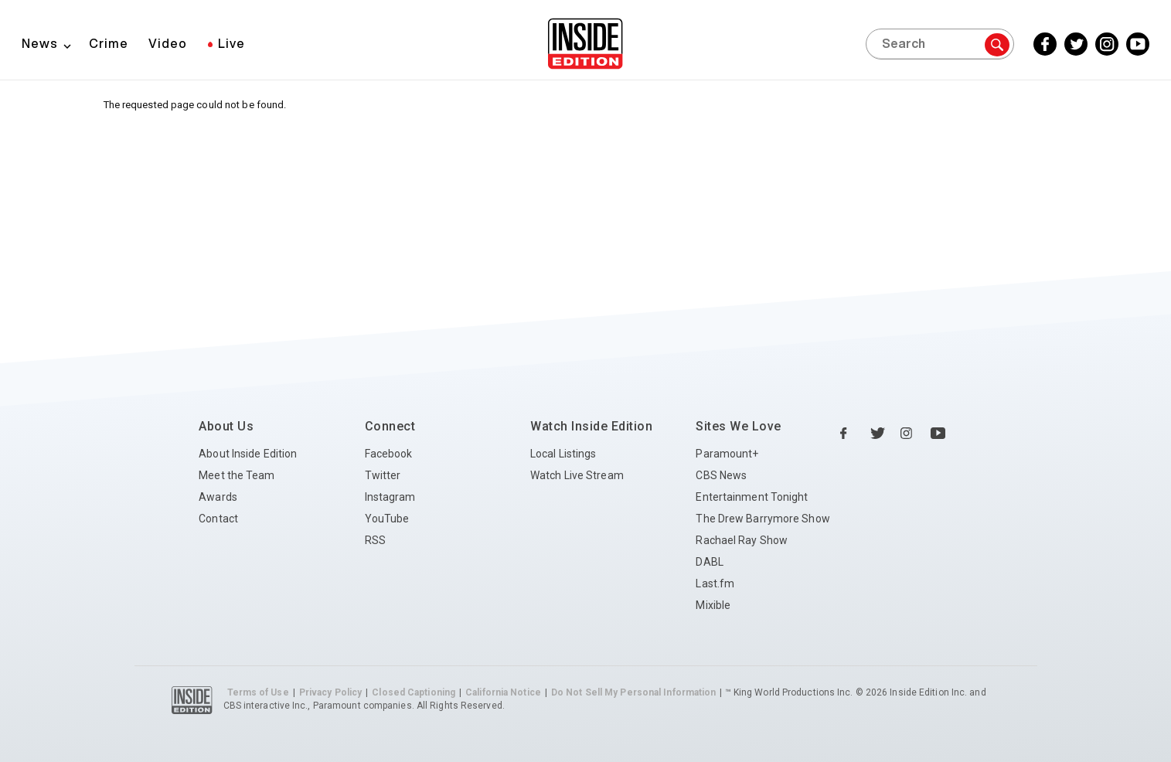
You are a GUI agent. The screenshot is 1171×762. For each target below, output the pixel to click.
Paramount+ (727, 453)
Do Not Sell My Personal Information (634, 692)
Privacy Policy (330, 692)
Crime (108, 43)
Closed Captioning (413, 692)
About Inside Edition (248, 453)
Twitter (383, 475)
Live (231, 43)
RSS (375, 540)
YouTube (387, 518)
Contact (218, 518)
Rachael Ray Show (742, 540)
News (40, 43)
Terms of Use (258, 692)
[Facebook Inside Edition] (1045, 44)
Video (167, 43)
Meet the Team (236, 475)
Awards (218, 497)
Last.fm (715, 583)
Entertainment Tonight (752, 497)
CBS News (721, 475)
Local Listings (563, 453)
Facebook (389, 453)
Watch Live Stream (577, 475)
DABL (709, 562)
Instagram (390, 497)
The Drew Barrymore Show (762, 518)
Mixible (713, 605)
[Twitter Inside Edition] (1076, 44)
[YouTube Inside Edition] (1137, 44)
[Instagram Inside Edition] (1106, 44)
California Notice (503, 692)
